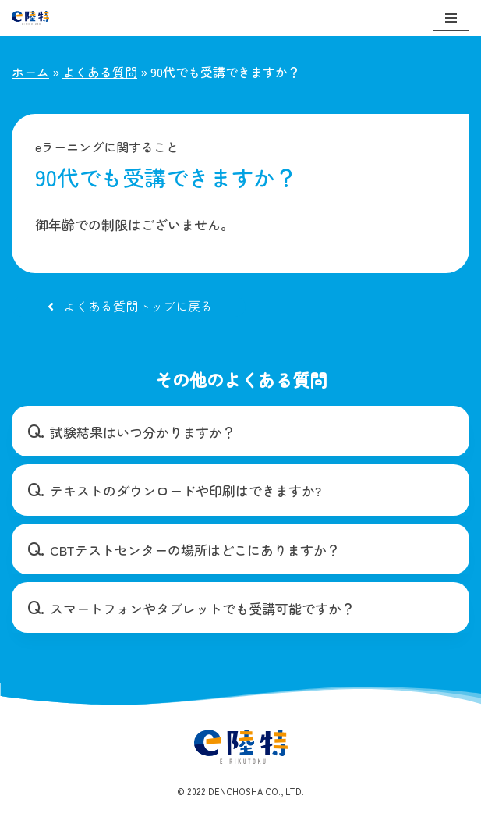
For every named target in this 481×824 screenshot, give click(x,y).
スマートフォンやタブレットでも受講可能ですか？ (202, 608)
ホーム (30, 71)
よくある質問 (99, 71)
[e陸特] (30, 18)
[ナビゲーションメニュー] (451, 18)
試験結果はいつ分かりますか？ (142, 432)
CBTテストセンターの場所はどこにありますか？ (195, 549)
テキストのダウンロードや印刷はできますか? (185, 490)
